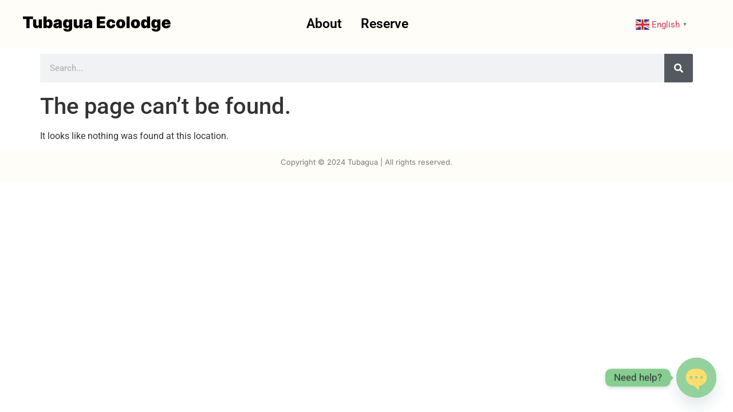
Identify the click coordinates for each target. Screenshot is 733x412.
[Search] (678, 68)
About (324, 23)
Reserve (384, 23)
